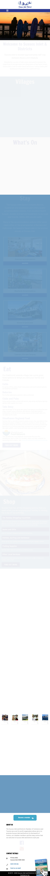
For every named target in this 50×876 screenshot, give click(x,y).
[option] (5, 713)
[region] (25, 106)
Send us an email (15, 863)
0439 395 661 (14, 859)
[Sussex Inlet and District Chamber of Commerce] (25, 4)
